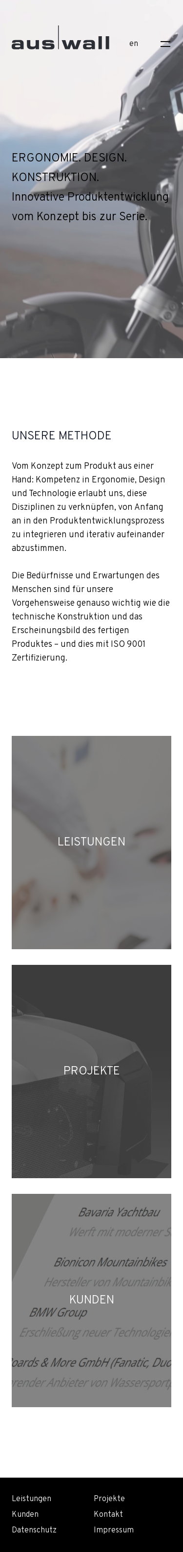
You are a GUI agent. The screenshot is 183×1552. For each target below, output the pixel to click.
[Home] (60, 42)
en (133, 44)
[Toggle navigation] (165, 44)
